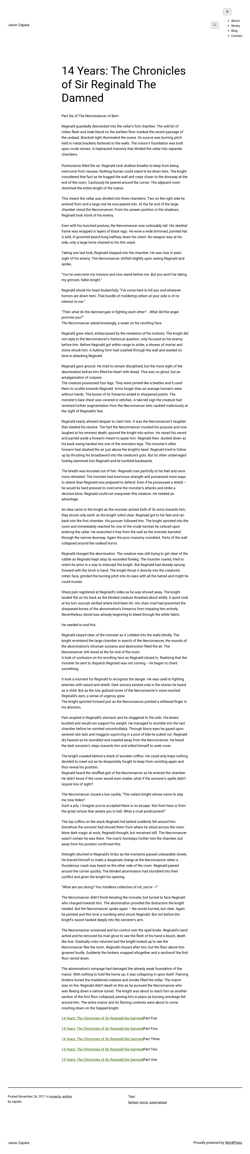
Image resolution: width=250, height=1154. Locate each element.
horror (144, 1102)
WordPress (233, 1143)
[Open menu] (215, 25)
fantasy (133, 1102)
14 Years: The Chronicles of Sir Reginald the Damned (102, 1018)
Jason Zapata (18, 25)
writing (67, 1096)
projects (55, 1096)
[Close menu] (227, 12)
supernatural (158, 1102)
